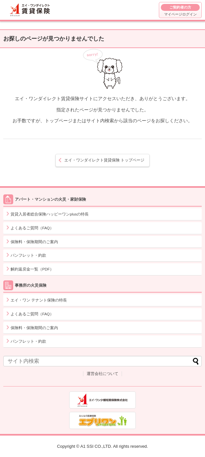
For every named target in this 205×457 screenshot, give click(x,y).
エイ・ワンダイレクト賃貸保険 (30, 9)
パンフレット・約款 (28, 255)
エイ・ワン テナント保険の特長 (39, 300)
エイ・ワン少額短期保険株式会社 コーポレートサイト (102, 400)
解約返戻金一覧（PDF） (32, 269)
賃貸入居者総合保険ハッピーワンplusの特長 (50, 214)
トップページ (104, 160)
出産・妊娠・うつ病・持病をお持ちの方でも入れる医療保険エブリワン (102, 420)
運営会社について (102, 374)
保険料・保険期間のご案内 (34, 241)
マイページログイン (180, 10)
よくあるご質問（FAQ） (32, 228)
